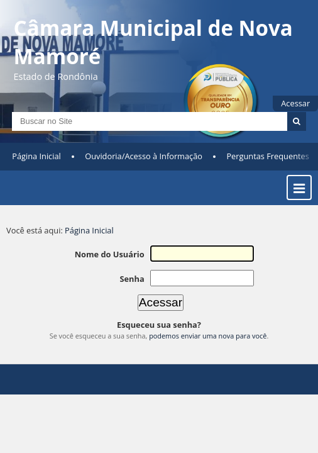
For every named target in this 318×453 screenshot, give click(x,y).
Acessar (295, 103)
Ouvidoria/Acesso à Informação (143, 156)
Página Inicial (36, 156)
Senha (131, 278)
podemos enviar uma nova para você (207, 335)
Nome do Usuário (110, 254)
